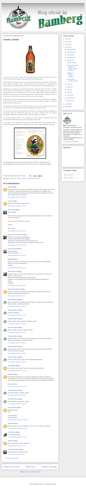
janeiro (69, 100)
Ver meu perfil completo (70, 141)
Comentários (69, 178)
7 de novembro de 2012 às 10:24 (17, 437)
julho (68, 84)
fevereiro (70, 98)
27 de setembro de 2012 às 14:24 (17, 428)
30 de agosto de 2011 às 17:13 (17, 296)
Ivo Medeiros (12, 432)
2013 (67, 41)
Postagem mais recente (11, 467)
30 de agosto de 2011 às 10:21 (17, 206)
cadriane (10, 201)
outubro (69, 55)
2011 (67, 47)
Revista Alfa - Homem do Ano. (72, 80)
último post (15, 77)
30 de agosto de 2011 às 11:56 (17, 255)
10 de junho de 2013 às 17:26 (16, 445)
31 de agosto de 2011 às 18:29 (17, 315)
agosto (69, 60)
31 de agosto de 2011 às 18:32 (17, 343)
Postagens (68, 175)
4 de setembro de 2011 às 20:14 (17, 386)
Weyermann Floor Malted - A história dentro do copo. (72, 68)
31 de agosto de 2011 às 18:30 (17, 332)
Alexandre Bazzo (13, 299)
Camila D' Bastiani (13, 449)
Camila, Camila (11, 39)
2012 (67, 44)
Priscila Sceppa (12, 248)
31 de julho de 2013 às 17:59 (16, 454)
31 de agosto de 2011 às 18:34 (17, 362)
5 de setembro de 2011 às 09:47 (17, 395)
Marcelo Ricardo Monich (15, 234)
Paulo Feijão (11, 209)
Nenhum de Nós (35, 178)
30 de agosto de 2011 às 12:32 (17, 267)
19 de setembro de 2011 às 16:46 (17, 419)
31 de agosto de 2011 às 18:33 (17, 353)
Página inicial (30, 467)
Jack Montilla (12, 365)
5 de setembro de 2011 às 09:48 (17, 404)
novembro (70, 52)
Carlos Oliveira (12, 407)
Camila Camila (25, 178)
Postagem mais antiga (49, 467)
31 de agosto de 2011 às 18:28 (17, 306)
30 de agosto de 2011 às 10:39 (17, 231)
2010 (67, 104)
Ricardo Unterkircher (14, 289)
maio (68, 90)
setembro (70, 57)
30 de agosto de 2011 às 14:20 (17, 285)
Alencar (10, 187)
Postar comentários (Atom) (32, 472)
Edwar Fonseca (12, 271)
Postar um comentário (12, 458)
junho (69, 87)
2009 (67, 106)
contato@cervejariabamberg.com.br (28, 164)
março (69, 95)
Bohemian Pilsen (16, 178)
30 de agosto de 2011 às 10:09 (17, 197)
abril (68, 92)
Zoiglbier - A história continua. (70, 74)
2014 (67, 39)
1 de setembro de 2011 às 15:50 (17, 370)
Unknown (11, 374)
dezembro (70, 49)
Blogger (54, 484)
